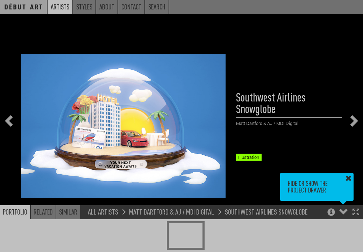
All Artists (103, 211)
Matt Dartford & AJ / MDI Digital (171, 211)
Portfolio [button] (15, 211)
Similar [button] (68, 211)
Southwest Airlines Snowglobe (266, 211)
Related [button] (43, 211)
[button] (356, 213)
